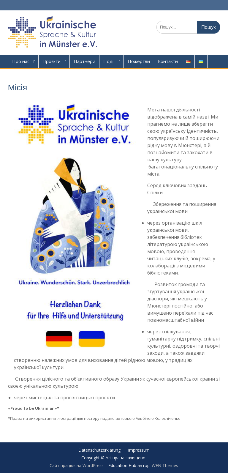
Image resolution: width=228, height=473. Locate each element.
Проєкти (51, 61)
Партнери (84, 61)
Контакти (168, 61)
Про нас (20, 61)
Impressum (139, 450)
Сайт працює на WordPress (77, 465)
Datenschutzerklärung (99, 450)
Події (109, 61)
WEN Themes (165, 465)
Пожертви (139, 61)
